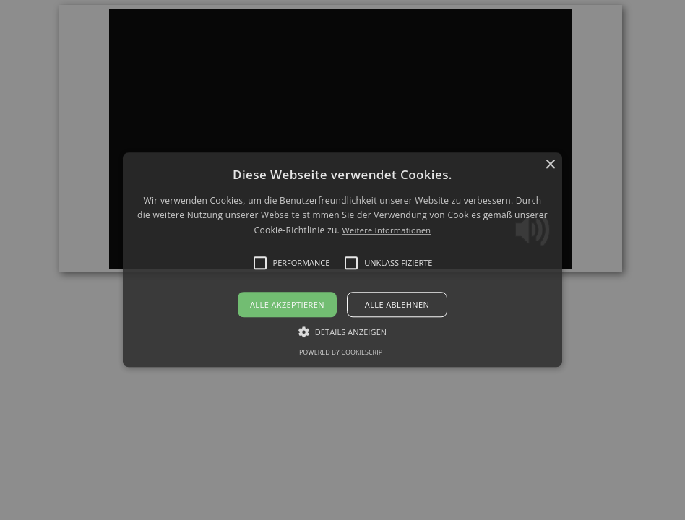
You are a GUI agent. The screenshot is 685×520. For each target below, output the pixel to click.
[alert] (342, 260)
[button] (343, 259)
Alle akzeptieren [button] (287, 305)
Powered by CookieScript (342, 353)
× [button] (549, 165)
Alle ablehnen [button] (397, 305)
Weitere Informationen (386, 230)
